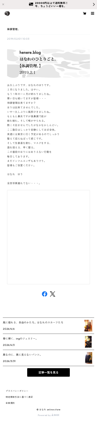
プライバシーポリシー (17, 391)
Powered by (48, 415)
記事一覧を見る (48, 372)
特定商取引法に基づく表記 (19, 397)
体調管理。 (13, 29)
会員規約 (10, 403)
